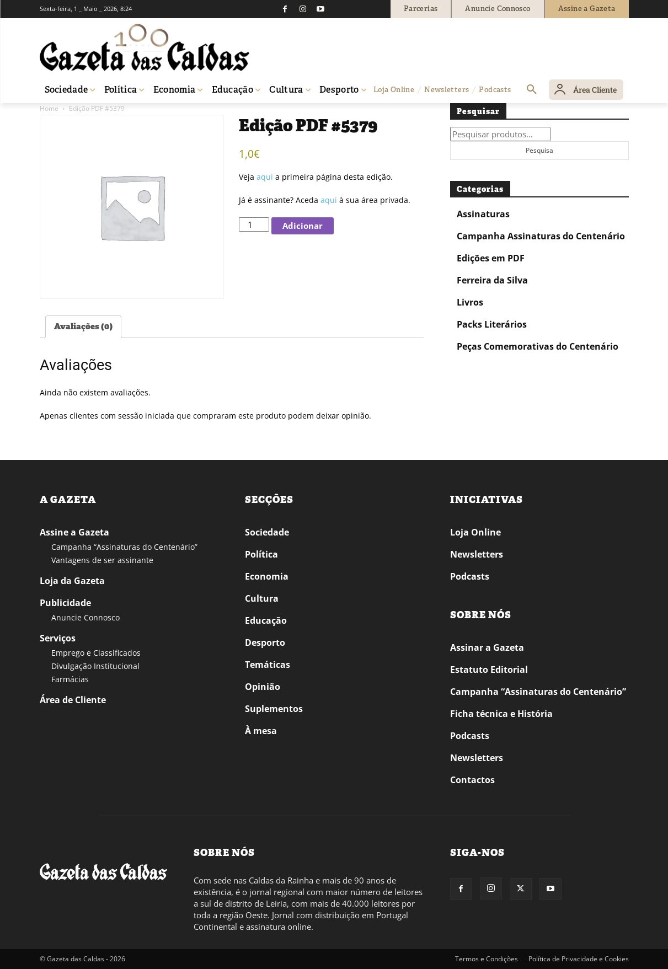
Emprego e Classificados (96, 652)
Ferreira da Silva (492, 280)
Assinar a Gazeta (487, 647)
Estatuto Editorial (489, 669)
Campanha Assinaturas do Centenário (541, 236)
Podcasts (469, 576)
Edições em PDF (491, 258)
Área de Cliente (73, 700)
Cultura (262, 598)
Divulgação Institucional (95, 666)
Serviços (58, 638)
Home (49, 108)
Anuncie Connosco (85, 617)
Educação (266, 620)
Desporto (265, 642)
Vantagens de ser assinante (102, 560)
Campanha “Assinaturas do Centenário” (124, 547)
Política (261, 554)
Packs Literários (492, 324)
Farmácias (70, 679)
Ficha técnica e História (501, 714)
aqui (264, 177)
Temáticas (267, 665)
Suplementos (274, 709)
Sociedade (267, 532)
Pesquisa (539, 150)
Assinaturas (483, 214)
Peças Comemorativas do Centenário (537, 346)
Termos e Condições (486, 958)
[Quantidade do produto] (254, 224)
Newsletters (476, 554)
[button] (532, 90)
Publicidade (65, 603)
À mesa (261, 731)
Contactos (472, 780)
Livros (470, 302)
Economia (266, 576)
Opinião (262, 687)
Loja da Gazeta (72, 581)
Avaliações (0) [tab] (83, 326)
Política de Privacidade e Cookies (578, 958)
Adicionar (302, 225)
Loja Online (475, 532)
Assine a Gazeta (74, 532)
